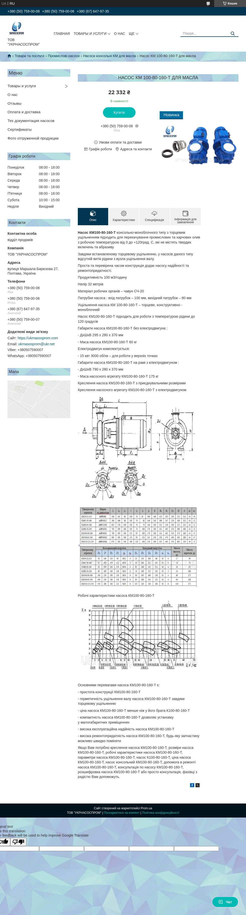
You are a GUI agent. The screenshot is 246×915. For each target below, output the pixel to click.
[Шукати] (232, 34)
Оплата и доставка (24, 112)
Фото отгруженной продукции (33, 138)
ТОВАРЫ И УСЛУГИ (90, 34)
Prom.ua (146, 808)
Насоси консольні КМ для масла (109, 56)
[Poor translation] (18, 842)
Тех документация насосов (31, 121)
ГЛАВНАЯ (62, 34)
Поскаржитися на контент (122, 813)
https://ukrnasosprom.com (38, 338)
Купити (119, 112)
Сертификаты (20, 129)
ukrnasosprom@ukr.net (36, 344)
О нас (13, 94)
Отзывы (14, 103)
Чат (225, 902)
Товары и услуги (22, 86)
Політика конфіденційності (160, 813)
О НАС (119, 34)
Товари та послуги (29, 56)
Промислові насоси (64, 56)
